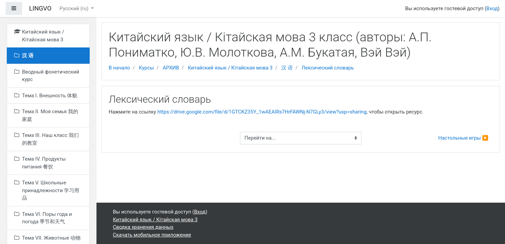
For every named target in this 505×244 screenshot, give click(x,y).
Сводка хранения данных (143, 227)
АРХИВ (171, 68)
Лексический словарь (328, 68)
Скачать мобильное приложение (152, 235)
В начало (119, 68)
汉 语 (287, 68)
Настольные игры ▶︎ (463, 138)
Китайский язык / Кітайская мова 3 (230, 68)
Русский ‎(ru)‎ (75, 8)
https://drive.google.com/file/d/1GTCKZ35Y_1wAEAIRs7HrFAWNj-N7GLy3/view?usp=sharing (262, 112)
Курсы (146, 68)
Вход (492, 8)
